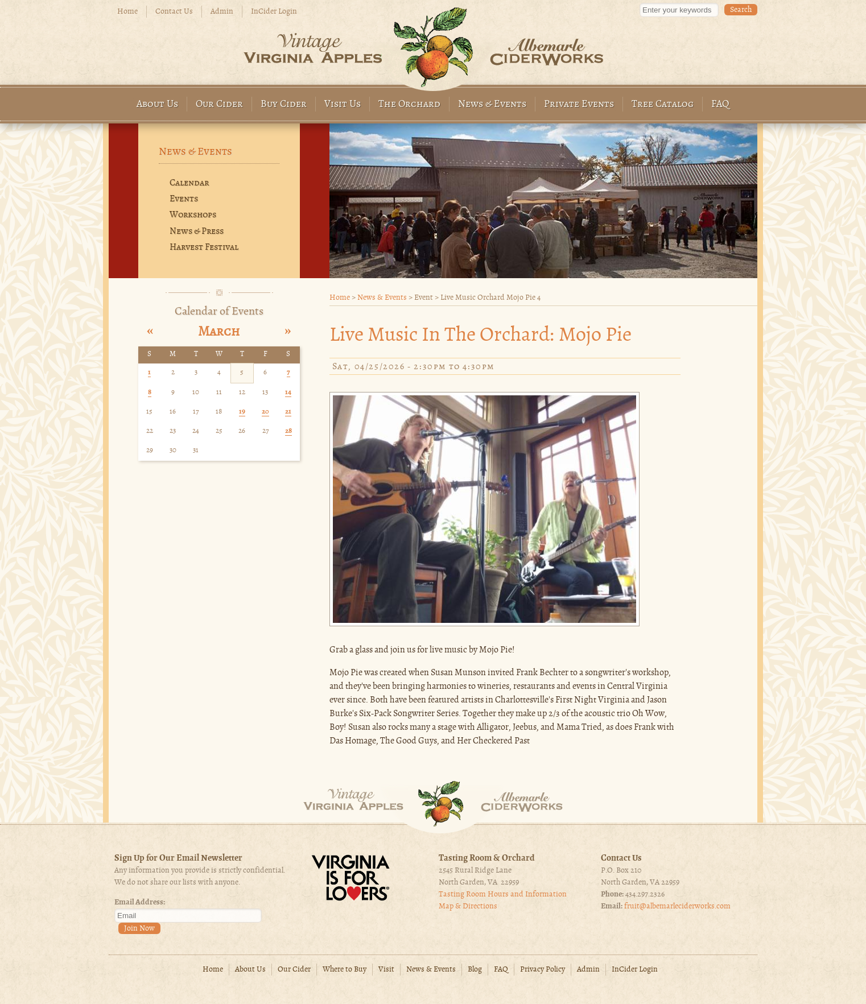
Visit (386, 969)
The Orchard (409, 104)
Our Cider (219, 104)
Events (184, 199)
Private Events (579, 104)
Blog (475, 969)
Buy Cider (284, 104)
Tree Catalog (663, 104)
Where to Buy (344, 969)
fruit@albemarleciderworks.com (677, 906)
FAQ (720, 104)
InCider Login (274, 11)
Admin (222, 11)
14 (288, 392)
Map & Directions (468, 906)
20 (265, 412)
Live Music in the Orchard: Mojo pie (480, 335)
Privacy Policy (542, 969)
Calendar (189, 183)
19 (242, 412)
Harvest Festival (204, 247)
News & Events (492, 104)
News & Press (197, 231)
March (219, 332)
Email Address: (139, 902)
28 (288, 431)
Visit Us (342, 104)
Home (127, 11)
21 (288, 412)
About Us (157, 104)
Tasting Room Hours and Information (503, 894)
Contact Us (174, 11)
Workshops (193, 215)
